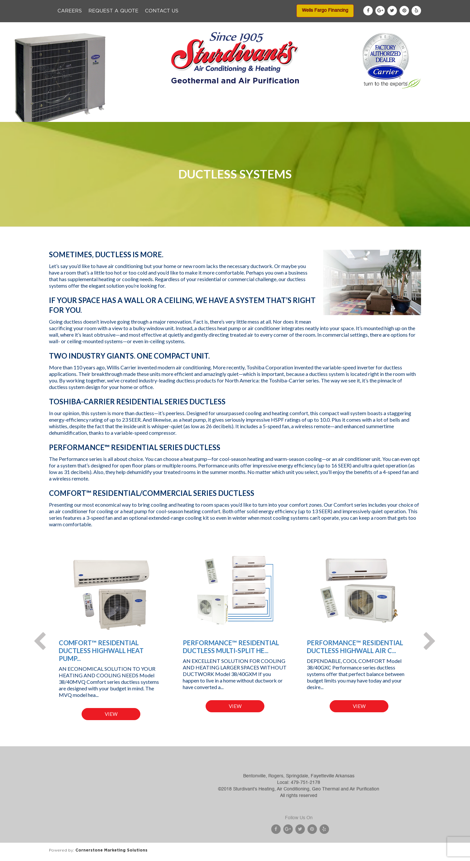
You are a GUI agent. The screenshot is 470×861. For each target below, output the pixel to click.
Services (213, 114)
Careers (69, 11)
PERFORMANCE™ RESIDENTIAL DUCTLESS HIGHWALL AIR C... (355, 646)
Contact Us (162, 11)
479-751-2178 (305, 801)
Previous (36, 635)
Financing (286, 114)
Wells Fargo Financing (325, 10)
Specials (248, 114)
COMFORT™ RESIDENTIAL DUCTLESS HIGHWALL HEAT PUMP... (101, 650)
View (111, 714)
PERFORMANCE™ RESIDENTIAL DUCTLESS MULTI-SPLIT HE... (231, 646)
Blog (368, 114)
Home (103, 114)
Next (426, 635)
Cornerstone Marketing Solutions (111, 850)
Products (176, 114)
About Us (137, 114)
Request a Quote (113, 11)
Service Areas (330, 114)
